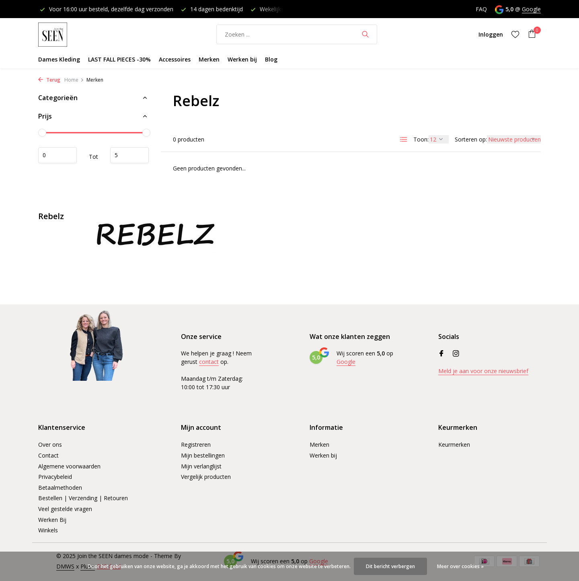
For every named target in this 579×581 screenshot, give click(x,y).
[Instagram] (456, 354)
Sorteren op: (471, 139)
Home (74, 79)
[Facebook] (441, 354)
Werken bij (242, 59)
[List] (403, 139)
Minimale (57, 155)
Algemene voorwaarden (69, 466)
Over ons (50, 444)
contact (209, 361)
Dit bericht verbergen (390, 566)
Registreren (196, 444)
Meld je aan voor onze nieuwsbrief (483, 371)
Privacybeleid (55, 476)
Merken (209, 59)
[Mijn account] (490, 34)
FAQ (481, 9)
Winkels (48, 530)
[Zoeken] (296, 34)
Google (531, 9)
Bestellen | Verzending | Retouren (83, 498)
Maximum (129, 155)
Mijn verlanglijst (201, 466)
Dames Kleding (59, 59)
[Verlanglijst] (515, 34)
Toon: (421, 139)
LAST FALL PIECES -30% (119, 59)
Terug (49, 79)
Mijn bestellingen (203, 455)
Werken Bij (52, 520)
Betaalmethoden (60, 487)
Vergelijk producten (206, 476)
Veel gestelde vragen (65, 509)
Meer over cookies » (460, 566)
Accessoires (175, 59)
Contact (48, 455)
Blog (271, 59)
